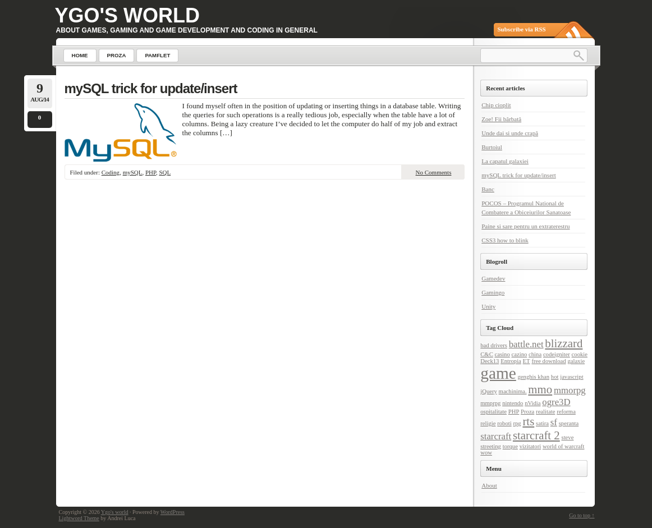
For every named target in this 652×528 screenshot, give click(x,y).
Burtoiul (491, 147)
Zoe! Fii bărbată (501, 119)
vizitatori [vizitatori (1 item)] (530, 446)
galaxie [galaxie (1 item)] (576, 361)
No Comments (434, 172)
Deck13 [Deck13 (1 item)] (489, 361)
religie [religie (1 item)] (487, 423)
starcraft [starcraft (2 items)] (495, 436)
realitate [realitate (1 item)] (545, 411)
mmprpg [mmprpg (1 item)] (490, 403)
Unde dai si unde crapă (509, 133)
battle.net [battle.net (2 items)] (526, 344)
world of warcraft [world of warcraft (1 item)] (564, 446)
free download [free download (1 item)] (548, 361)
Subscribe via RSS (522, 29)
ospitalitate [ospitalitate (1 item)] (493, 411)
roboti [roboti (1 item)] (504, 423)
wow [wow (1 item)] (486, 452)
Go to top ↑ (581, 515)
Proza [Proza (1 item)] (527, 411)
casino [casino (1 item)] (502, 354)
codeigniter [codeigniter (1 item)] (556, 354)
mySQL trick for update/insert (151, 88)
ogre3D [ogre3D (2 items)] (556, 402)
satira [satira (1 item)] (542, 423)
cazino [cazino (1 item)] (519, 354)
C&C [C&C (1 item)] (486, 354)
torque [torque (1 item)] (510, 446)
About (489, 485)
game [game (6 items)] (498, 373)
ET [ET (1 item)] (526, 361)
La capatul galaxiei (505, 161)
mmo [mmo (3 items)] (540, 389)
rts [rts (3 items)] (528, 421)
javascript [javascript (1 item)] (571, 377)
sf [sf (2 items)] (553, 422)
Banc (487, 189)
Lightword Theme (79, 518)
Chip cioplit (496, 105)
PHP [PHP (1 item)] (514, 411)
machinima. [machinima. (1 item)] (513, 391)
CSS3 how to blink (504, 240)
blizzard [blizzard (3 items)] (563, 343)
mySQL (133, 172)
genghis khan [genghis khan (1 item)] (534, 377)
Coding (111, 172)
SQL (165, 172)
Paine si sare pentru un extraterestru (525, 226)
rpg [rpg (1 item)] (517, 423)
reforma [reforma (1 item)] (566, 411)
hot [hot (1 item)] (555, 377)
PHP (150, 172)
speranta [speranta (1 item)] (569, 423)
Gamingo (492, 292)
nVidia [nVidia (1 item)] (532, 403)
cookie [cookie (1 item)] (579, 354)
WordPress (172, 512)
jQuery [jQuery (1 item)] (488, 391)
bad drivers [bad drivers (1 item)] (493, 345)
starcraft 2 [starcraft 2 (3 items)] (536, 435)
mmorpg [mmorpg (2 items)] (570, 390)
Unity (488, 306)
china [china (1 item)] (535, 354)
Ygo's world (127, 15)
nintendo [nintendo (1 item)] (512, 403)
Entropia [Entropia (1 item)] (511, 361)
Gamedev (493, 278)
